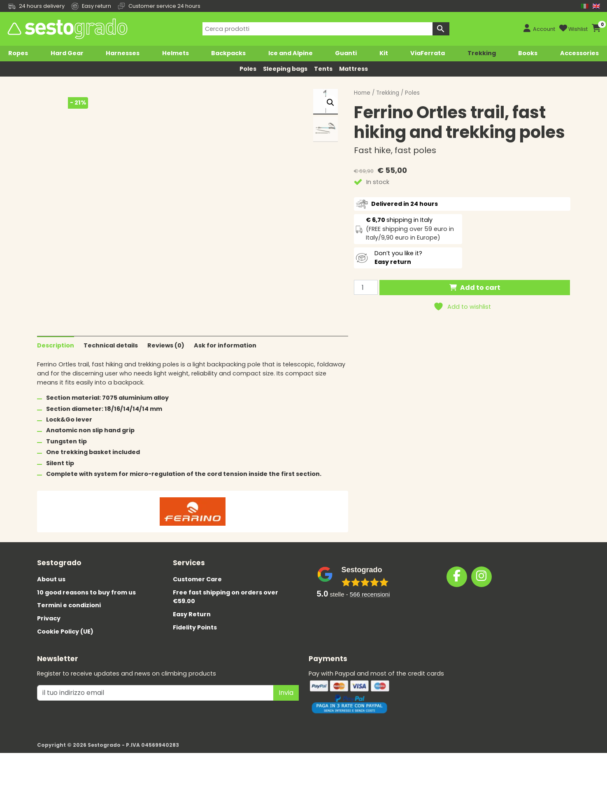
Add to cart (480, 287)
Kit (383, 53)
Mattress (353, 69)
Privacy (48, 672)
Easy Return (192, 668)
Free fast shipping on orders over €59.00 (225, 650)
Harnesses (123, 53)
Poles (248, 69)
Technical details (111, 399)
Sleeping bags (285, 69)
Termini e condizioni (69, 659)
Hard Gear (67, 53)
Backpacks (228, 53)
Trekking (481, 53)
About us (51, 633)
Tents (323, 69)
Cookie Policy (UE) (65, 685)
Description (55, 399)
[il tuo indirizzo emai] (155, 746)
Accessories (579, 53)
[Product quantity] (366, 287)
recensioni (370, 647)
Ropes (18, 53)
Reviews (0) (165, 399)
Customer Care (197, 633)
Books (527, 53)
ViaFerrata (427, 53)
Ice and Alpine (290, 53)
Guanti (346, 53)
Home (362, 93)
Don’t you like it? (398, 257)
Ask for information (225, 399)
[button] (330, 102)
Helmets (175, 53)
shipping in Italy (399, 220)
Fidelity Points (195, 681)
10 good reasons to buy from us (86, 646)
